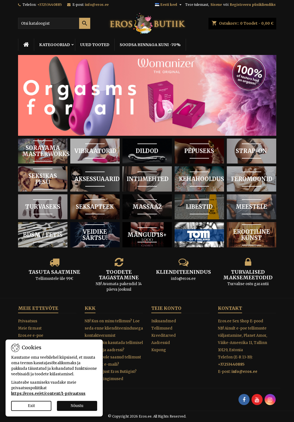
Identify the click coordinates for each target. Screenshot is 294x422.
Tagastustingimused (104, 378)
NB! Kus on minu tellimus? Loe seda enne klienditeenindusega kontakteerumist (114, 328)
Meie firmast (30, 328)
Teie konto (166, 308)
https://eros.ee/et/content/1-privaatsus (48, 393)
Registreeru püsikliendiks (253, 4)
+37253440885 (49, 4)
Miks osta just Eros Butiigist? (111, 371)
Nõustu (77, 405)
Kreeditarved (163, 335)
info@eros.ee (97, 4)
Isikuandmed (163, 321)
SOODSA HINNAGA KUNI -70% (150, 44)
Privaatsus (27, 321)
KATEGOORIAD (54, 44)
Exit (31, 405)
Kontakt (230, 308)
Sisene (216, 4)
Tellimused (161, 328)
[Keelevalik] (169, 4)
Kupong (158, 350)
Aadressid (160, 342)
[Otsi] (54, 23)
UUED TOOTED (94, 44)
